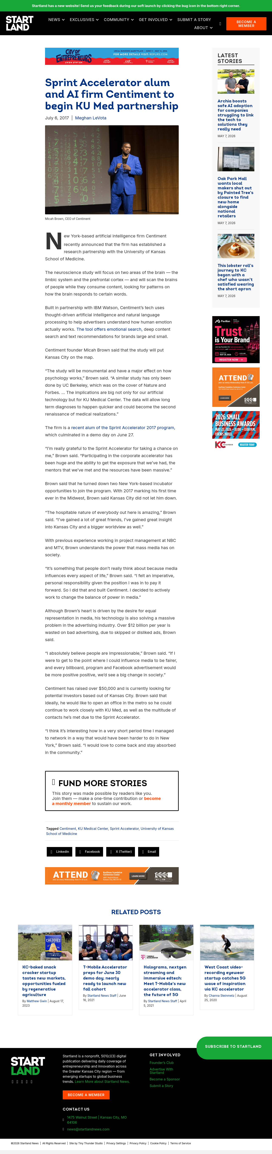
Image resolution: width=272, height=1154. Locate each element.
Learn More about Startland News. (102, 1085)
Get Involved (154, 21)
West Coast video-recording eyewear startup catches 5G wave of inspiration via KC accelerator (225, 982)
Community (117, 21)
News (55, 21)
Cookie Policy (158, 1147)
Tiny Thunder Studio (90, 1147)
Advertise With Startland (161, 1075)
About (202, 29)
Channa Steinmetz (221, 999)
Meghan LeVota (90, 121)
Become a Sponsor (165, 1083)
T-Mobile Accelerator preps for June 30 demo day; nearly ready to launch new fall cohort (105, 982)
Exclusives (83, 21)
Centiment (68, 832)
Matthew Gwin (37, 1005)
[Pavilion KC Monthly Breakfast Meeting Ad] (235, 322)
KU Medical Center (93, 832)
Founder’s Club (162, 1066)
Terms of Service (180, 1147)
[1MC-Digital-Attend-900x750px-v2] (235, 374)
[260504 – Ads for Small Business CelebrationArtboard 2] (235, 417)
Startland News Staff (101, 999)
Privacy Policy (138, 1147)
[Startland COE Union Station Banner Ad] (112, 60)
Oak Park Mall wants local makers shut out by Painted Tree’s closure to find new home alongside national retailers (235, 201)
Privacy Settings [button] (116, 1147)
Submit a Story (195, 21)
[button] (64, 22)
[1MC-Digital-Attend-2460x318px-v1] (112, 879)
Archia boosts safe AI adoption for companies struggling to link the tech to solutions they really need (236, 119)
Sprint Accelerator (124, 832)
